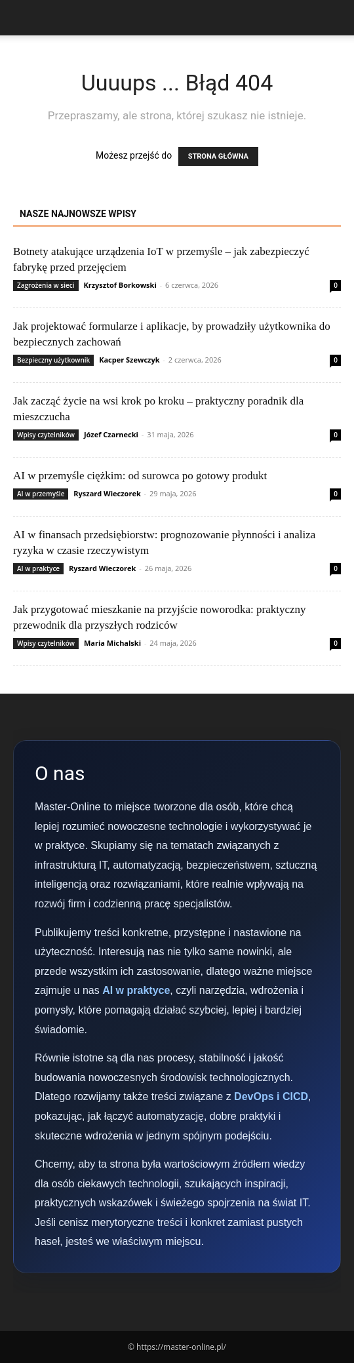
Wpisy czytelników (46, 434)
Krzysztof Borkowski (119, 285)
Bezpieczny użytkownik (53, 360)
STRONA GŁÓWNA (218, 156)
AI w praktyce (38, 568)
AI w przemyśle (40, 493)
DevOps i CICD (271, 1096)
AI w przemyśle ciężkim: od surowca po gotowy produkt (140, 475)
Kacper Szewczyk (129, 360)
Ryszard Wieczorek (106, 493)
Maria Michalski (112, 643)
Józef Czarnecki (111, 434)
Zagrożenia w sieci (46, 285)
